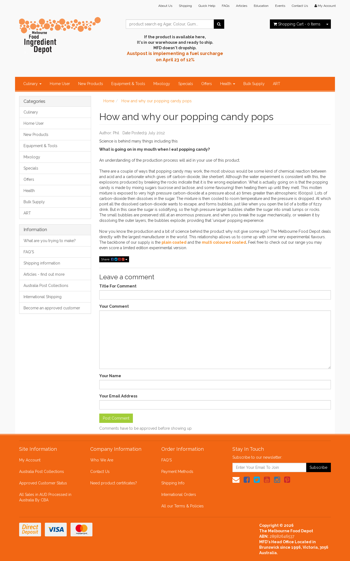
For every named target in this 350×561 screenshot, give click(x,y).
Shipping (185, 6)
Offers (206, 84)
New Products (90, 84)
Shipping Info (173, 483)
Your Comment (114, 306)
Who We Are (101, 460)
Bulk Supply (254, 84)
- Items (296, 24)
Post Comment (116, 418)
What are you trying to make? (50, 241)
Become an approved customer (52, 308)
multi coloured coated (224, 242)
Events (280, 6)
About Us (165, 6)
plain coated (174, 242)
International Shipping (43, 297)
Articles (241, 6)
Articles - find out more (44, 274)
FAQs (225, 6)
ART (276, 84)
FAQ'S (29, 252)
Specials (185, 84)
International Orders (178, 494)
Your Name (110, 376)
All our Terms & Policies (182, 506)
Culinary (32, 84)
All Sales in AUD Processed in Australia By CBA (45, 497)
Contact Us (300, 6)
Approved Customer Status (43, 483)
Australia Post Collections (46, 285)
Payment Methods (177, 471)
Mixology (161, 84)
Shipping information (42, 263)
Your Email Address (118, 396)
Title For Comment (117, 286)
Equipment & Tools (128, 84)
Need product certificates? (113, 483)
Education (261, 6)
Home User (60, 84)
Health (227, 84)
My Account (29, 460)
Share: (114, 259)
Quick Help (207, 6)
